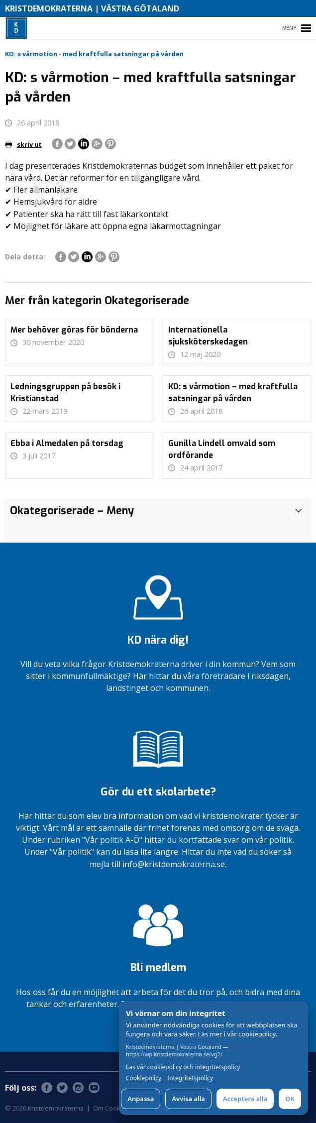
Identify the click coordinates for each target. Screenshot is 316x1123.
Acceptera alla (245, 1098)
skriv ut (23, 144)
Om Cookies (111, 1108)
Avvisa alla (188, 1098)
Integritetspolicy (190, 1078)
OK (290, 1098)
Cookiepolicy (143, 1078)
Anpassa (140, 1098)
